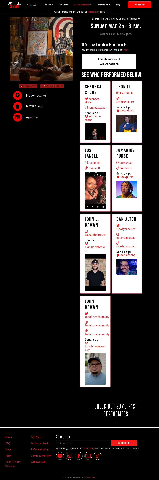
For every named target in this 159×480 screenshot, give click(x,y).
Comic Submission (41, 455)
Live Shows (140, 4)
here (126, 49)
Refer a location (40, 449)
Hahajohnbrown (95, 247)
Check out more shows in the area (79, 11)
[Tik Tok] (97, 456)
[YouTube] (60, 456)
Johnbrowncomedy (95, 346)
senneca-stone (93, 118)
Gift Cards (63, 4)
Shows (48, 4)
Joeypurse (124, 177)
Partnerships (102, 4)
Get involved (38, 461)
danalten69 (125, 255)
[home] (14, 5)
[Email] (88, 456)
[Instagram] (69, 456)
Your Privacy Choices (13, 463)
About (8, 437)
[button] (49, 5)
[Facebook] (79, 456)
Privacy (87, 478)
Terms (93, 478)
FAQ (7, 443)
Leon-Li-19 (125, 110)
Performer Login (40, 443)
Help (118, 4)
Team (8, 455)
